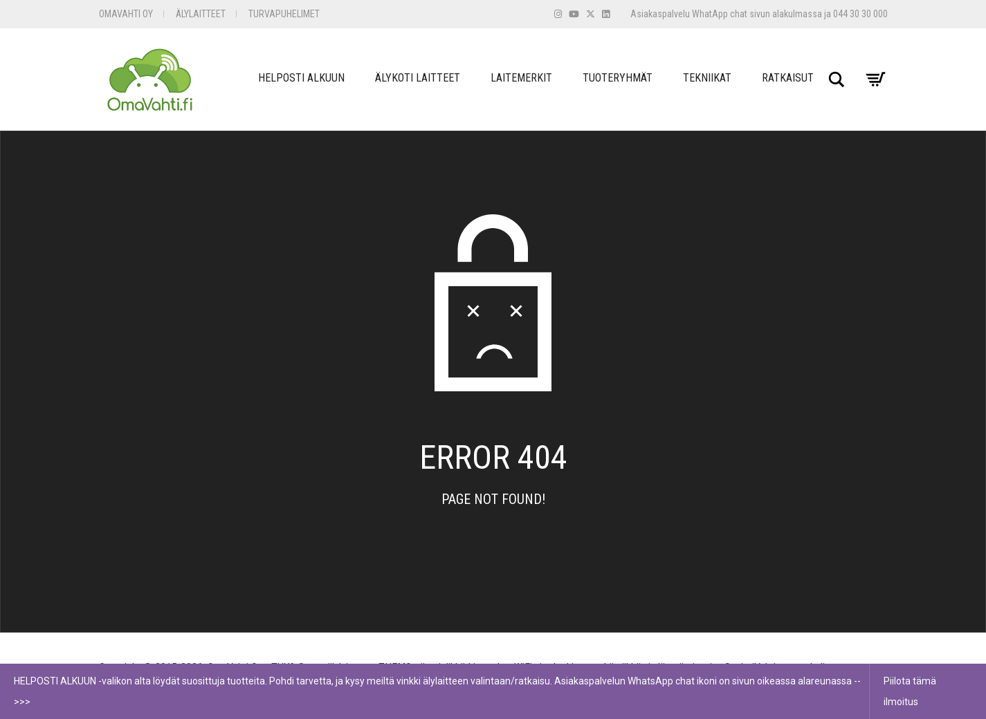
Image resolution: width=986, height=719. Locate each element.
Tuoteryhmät (617, 77)
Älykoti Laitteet (417, 77)
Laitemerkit (521, 77)
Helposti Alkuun (301, 77)
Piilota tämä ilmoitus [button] (910, 691)
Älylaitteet (201, 13)
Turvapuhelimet (284, 13)
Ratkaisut (788, 77)
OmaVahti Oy (126, 13)
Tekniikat (707, 77)
